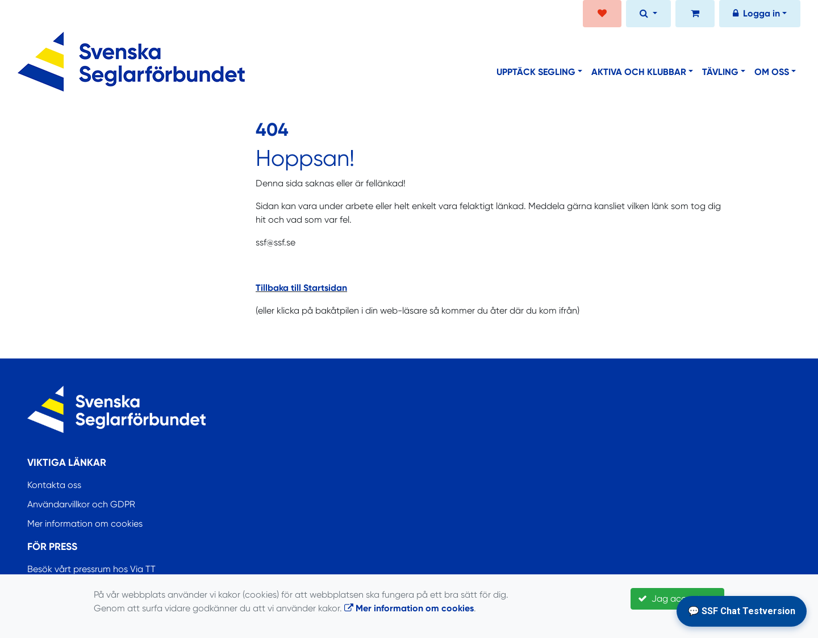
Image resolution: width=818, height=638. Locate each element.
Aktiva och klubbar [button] (638, 71)
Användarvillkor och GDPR (81, 504)
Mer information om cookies (85, 523)
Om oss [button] (771, 71)
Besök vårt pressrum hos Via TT (91, 569)
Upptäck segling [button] (535, 71)
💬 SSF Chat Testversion (741, 611)
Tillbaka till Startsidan (301, 287)
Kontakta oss (54, 484)
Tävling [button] (720, 71)
